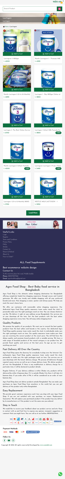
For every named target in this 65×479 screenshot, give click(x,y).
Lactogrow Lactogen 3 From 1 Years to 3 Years (48, 166)
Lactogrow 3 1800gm (11, 58)
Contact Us (6, 249)
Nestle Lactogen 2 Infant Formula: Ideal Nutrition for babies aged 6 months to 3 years (16, 166)
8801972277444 (13, 276)
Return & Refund (8, 252)
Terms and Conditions (10, 239)
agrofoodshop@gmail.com (16, 278)
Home (5, 26)
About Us (6, 254)
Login (5, 234)
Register (5, 237)
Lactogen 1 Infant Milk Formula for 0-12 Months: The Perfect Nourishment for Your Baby (47, 130)
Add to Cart (17, 54)
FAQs (5, 244)
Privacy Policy (7, 242)
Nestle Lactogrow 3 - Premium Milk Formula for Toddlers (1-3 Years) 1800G (47, 59)
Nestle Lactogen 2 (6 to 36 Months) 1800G (17, 95)
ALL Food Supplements (32, 262)
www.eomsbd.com (46, 445)
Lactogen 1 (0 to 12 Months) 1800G (16, 201)
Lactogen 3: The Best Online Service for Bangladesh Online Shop (17, 130)
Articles (5, 247)
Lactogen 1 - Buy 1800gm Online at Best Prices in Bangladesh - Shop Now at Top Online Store (47, 95)
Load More (33, 213)
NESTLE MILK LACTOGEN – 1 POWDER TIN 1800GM (46, 202)
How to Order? (8, 257)
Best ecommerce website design (19, 268)
